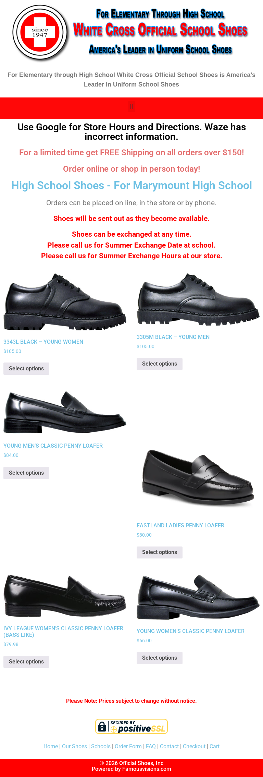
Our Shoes (74, 746)
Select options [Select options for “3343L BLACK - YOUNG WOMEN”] (26, 368)
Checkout (194, 746)
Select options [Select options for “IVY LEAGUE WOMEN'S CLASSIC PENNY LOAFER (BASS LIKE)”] (26, 661)
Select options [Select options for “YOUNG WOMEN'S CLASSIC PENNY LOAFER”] (159, 658)
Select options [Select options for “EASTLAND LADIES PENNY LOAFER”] (159, 552)
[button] (131, 106)
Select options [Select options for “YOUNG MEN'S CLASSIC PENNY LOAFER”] (26, 473)
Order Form (128, 746)
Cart (215, 746)
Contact (169, 746)
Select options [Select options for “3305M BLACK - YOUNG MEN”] (159, 363)
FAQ (151, 746)
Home (50, 746)
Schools (101, 746)
